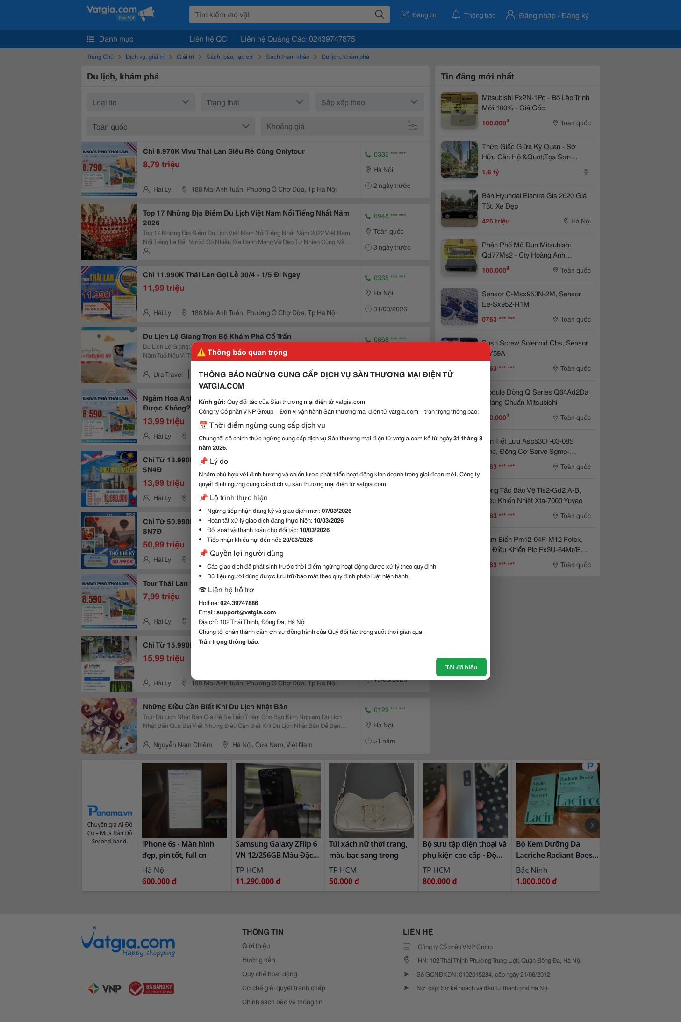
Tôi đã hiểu (461, 666)
